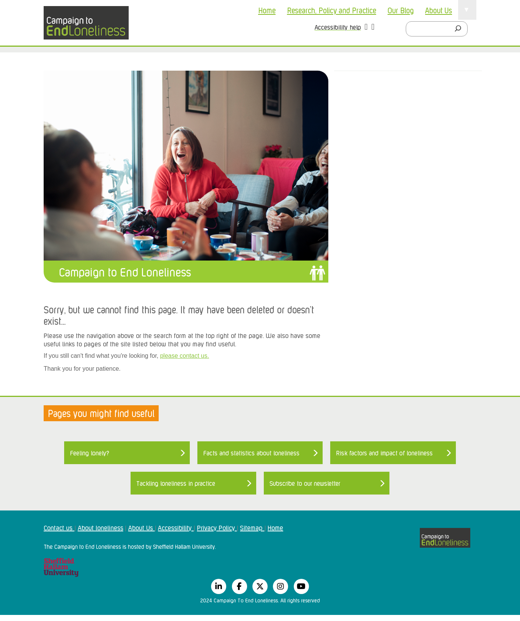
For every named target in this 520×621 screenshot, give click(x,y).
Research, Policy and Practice (331, 9)
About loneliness (100, 527)
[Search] (460, 29)
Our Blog (401, 9)
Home (267, 9)
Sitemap (252, 527)
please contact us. (184, 355)
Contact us (59, 527)
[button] (366, 27)
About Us (438, 9)
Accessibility (176, 527)
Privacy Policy (217, 527)
